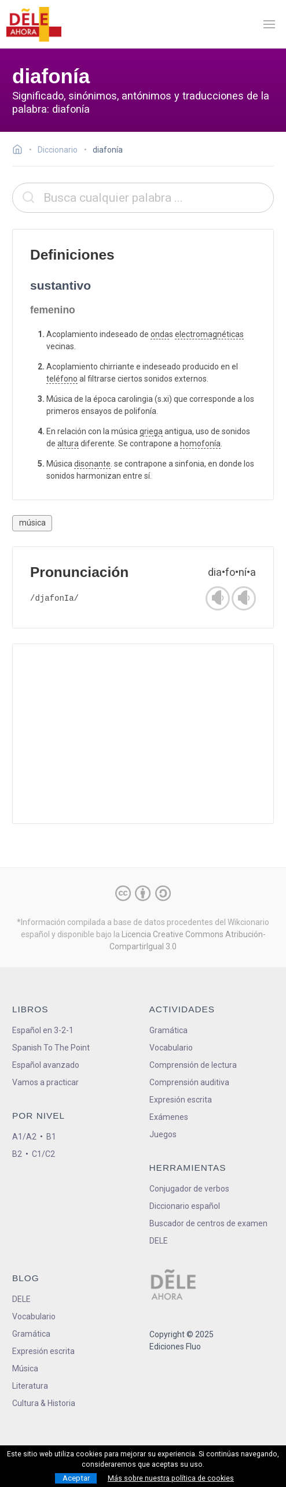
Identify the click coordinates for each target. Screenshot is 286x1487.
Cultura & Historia (43, 1403)
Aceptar (76, 1478)
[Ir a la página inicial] (20, 151)
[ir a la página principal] (33, 24)
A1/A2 (24, 1136)
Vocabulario (171, 1047)
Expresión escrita (180, 1099)
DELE (21, 1299)
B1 (51, 1136)
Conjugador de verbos (189, 1188)
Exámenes (168, 1117)
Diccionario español (184, 1206)
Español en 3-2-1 (43, 1030)
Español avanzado (45, 1065)
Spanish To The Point (51, 1047)
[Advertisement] (143, 734)
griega (151, 431)
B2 (17, 1154)
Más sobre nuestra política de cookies (171, 1478)
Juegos (163, 1134)
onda (160, 334)
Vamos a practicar (45, 1082)
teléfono (62, 378)
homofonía (200, 443)
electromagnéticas (209, 334)
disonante (92, 463)
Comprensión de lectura (193, 1065)
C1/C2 (43, 1154)
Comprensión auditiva (189, 1082)
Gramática (168, 1030)
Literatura (30, 1385)
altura (68, 443)
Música (25, 1368)
